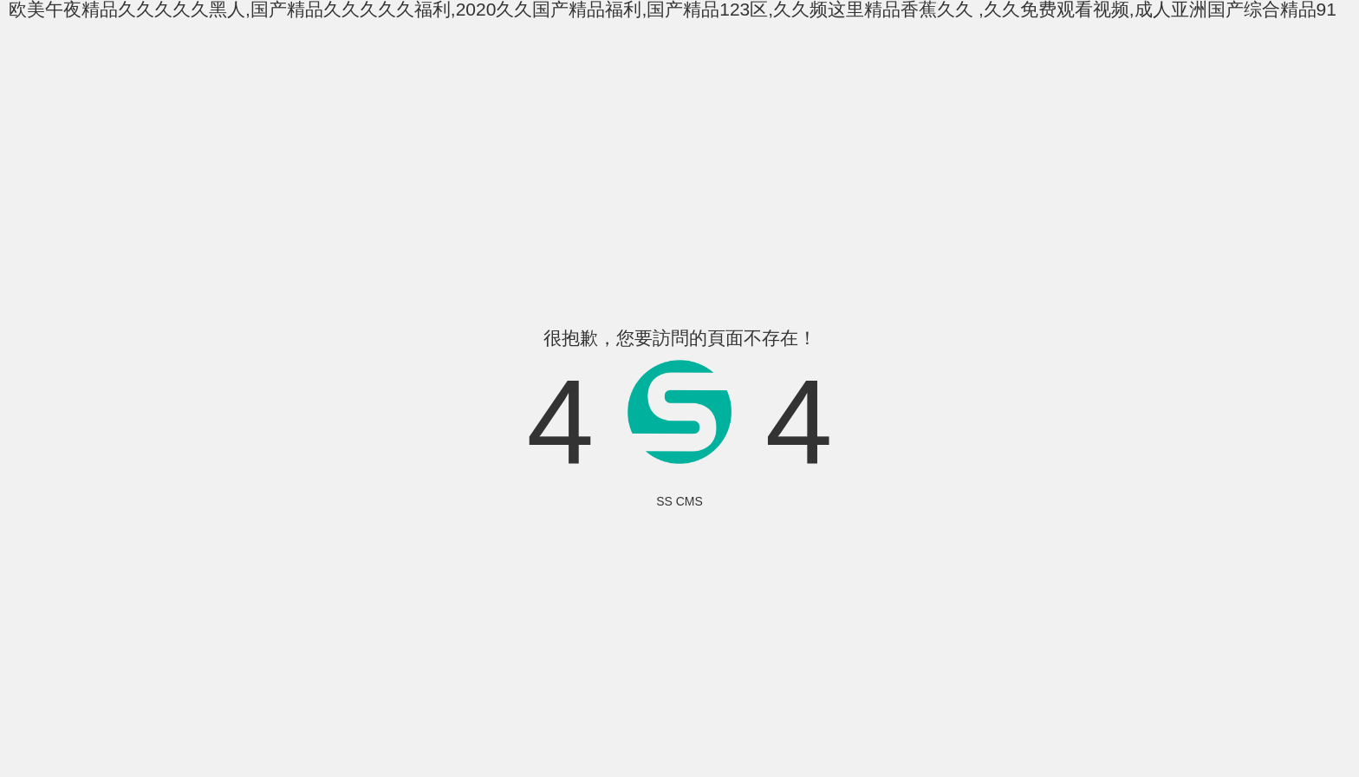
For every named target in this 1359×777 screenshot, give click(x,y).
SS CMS (679, 501)
